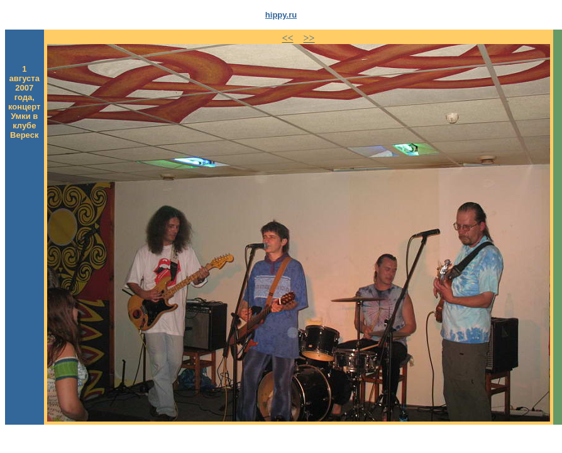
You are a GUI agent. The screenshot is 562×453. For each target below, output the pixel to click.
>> (309, 38)
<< (287, 38)
